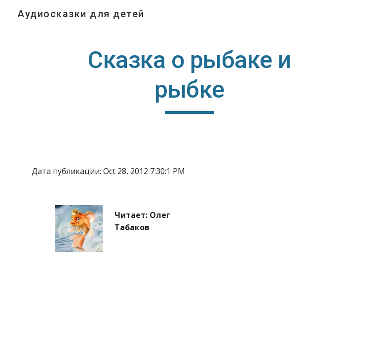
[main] (189, 79)
